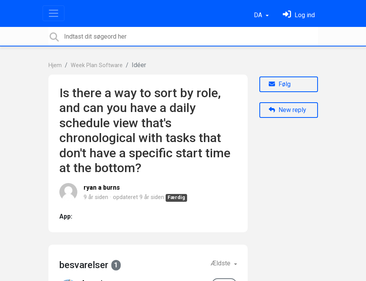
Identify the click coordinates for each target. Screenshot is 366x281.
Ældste (221, 263)
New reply (287, 110)
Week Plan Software (97, 65)
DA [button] (259, 15)
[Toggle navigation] (53, 13)
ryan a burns (102, 187)
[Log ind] (299, 15)
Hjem (55, 65)
